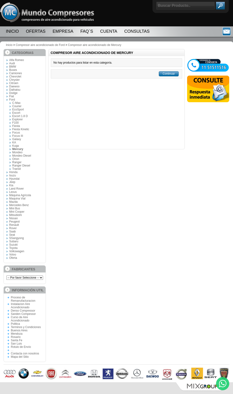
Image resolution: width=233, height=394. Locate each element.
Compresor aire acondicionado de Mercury (94, 45)
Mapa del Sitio (20, 356)
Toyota (13, 248)
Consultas (136, 31)
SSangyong (16, 238)
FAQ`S (86, 31)
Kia (11, 185)
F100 (15, 122)
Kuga (15, 145)
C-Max (16, 103)
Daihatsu (14, 89)
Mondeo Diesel (21, 155)
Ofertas (35, 31)
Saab (12, 231)
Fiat (11, 96)
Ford (12, 99)
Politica (15, 323)
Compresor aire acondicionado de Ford (40, 45)
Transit (16, 169)
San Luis (16, 343)
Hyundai (14, 178)
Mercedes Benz (19, 205)
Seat (12, 234)
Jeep (12, 182)
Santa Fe (16, 340)
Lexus (13, 192)
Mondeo (17, 152)
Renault (14, 225)
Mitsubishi (15, 215)
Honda (13, 172)
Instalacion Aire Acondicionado (20, 305)
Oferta (13, 258)
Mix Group (202, 386)
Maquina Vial (17, 198)
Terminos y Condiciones (26, 327)
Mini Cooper (16, 211)
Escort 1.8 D (20, 116)
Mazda (13, 201)
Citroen (13, 83)
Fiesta (16, 126)
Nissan (13, 218)
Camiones (15, 73)
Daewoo (14, 86)
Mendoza (16, 333)
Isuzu (12, 175)
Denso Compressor (23, 310)
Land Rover (16, 188)
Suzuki (13, 244)
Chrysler (14, 79)
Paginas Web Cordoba (18, 384)
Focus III (17, 136)
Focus (16, 132)
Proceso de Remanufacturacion (23, 299)
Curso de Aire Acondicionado (20, 319)
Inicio (12, 31)
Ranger (16, 162)
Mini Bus (14, 208)
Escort (16, 112)
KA (14, 142)
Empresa (62, 31)
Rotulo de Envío (21, 347)
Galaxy (16, 139)
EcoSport (18, 109)
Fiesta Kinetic (20, 129)
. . (12, 350)
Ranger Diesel (21, 165)
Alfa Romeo (16, 60)
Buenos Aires (19, 330)
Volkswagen (16, 251)
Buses (13, 70)
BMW (12, 66)
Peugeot (14, 221)
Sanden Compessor (23, 314)
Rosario (15, 337)
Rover (13, 228)
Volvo (12, 254)
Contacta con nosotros (25, 353)
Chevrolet (15, 76)
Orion (15, 159)
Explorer (17, 119)
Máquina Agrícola (20, 195)
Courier (16, 106)
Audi (12, 63)
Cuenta (108, 31)
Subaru (13, 241)
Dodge (13, 93)
